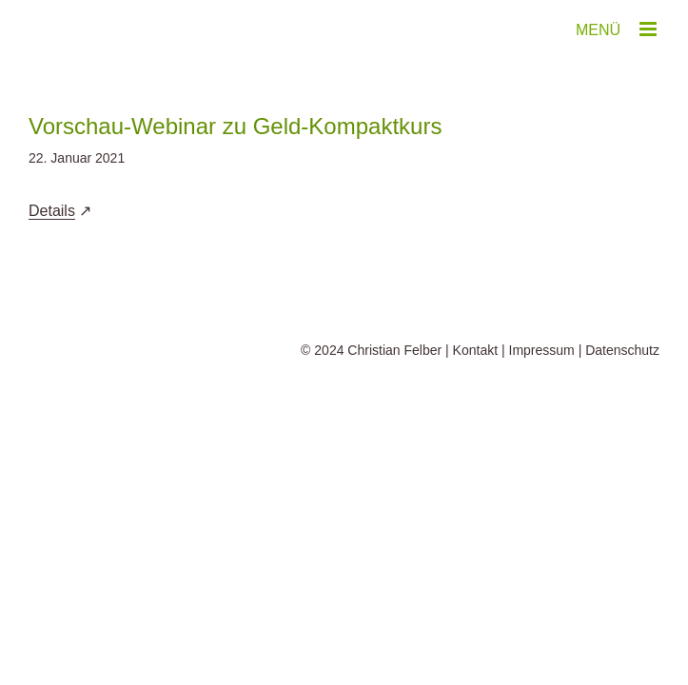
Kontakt (475, 350)
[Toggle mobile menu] (649, 29)
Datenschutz (622, 350)
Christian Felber (394, 350)
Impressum (542, 350)
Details (52, 211)
